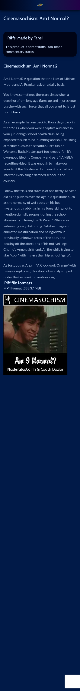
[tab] (40, 38)
